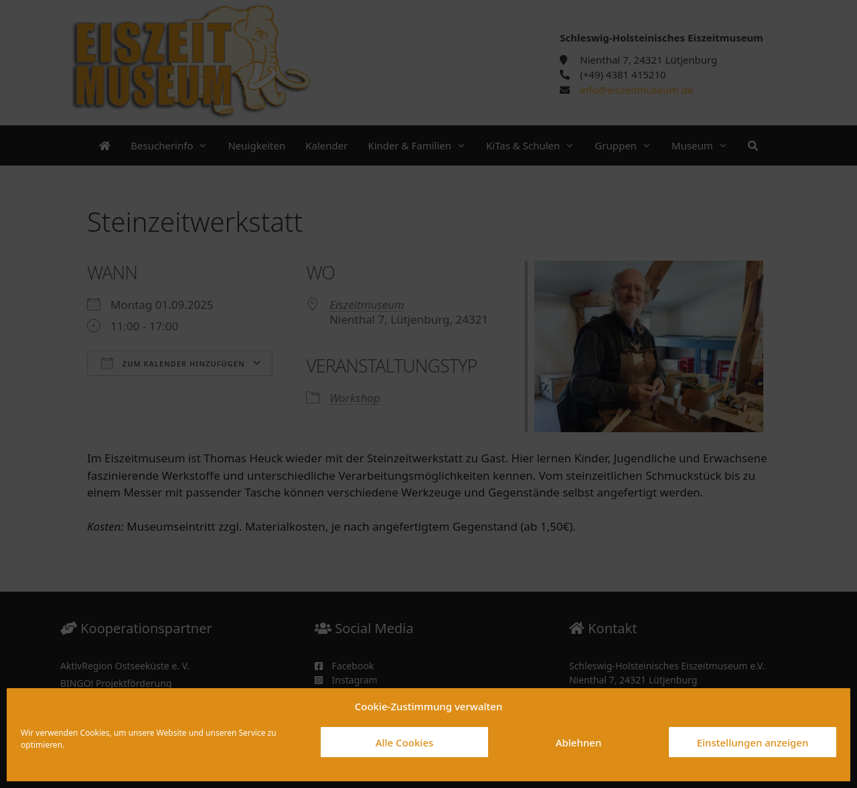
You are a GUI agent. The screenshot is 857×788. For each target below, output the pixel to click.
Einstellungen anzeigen (753, 742)
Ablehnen (579, 742)
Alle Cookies (405, 742)
